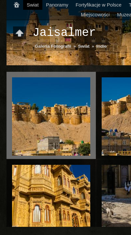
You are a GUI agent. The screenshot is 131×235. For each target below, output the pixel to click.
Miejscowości (95, 14)
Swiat (33, 5)
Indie (101, 46)
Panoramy (57, 5)
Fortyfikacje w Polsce (99, 5)
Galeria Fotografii (53, 46)
